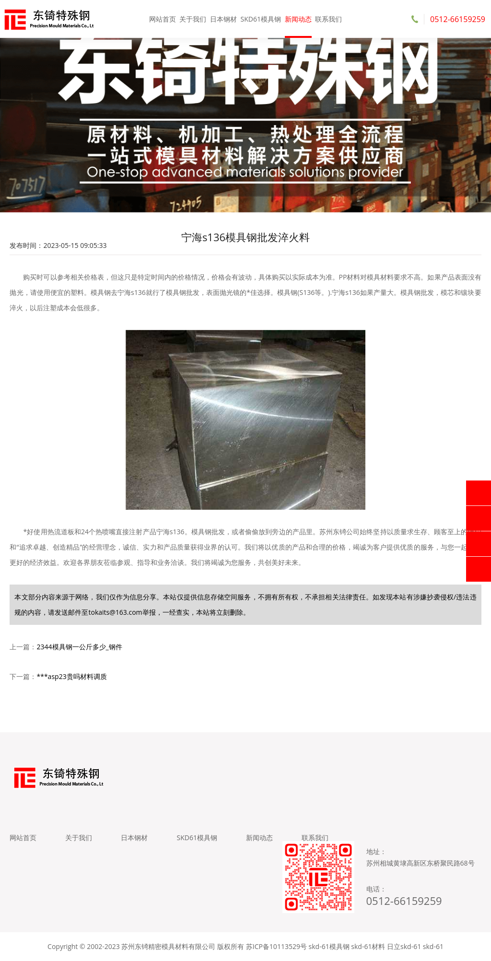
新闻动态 (298, 18)
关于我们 (192, 18)
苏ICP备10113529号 (276, 946)
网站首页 (162, 18)
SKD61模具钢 (261, 18)
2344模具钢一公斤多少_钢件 (79, 646)
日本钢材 (223, 18)
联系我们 (328, 18)
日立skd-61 (404, 946)
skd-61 (433, 946)
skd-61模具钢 (329, 946)
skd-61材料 (368, 946)
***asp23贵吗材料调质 (71, 676)
